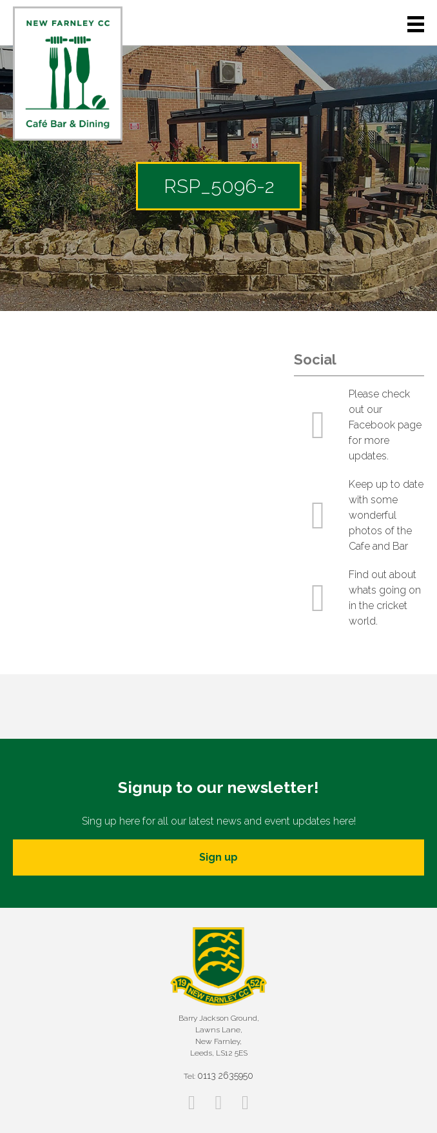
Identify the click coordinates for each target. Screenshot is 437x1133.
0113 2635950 (225, 1075)
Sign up (218, 857)
